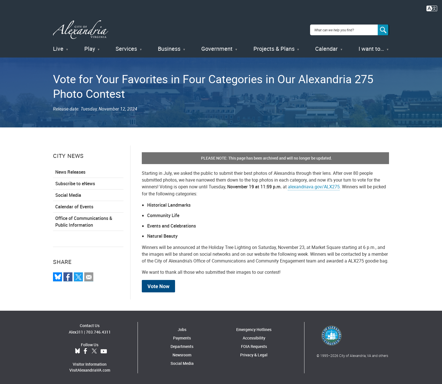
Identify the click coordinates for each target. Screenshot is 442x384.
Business (169, 48)
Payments (182, 337)
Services (126, 48)
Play (89, 48)
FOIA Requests (254, 345)
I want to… (371, 48)
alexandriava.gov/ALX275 (314, 186)
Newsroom (182, 354)
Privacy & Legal (254, 354)
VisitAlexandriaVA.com (89, 369)
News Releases (70, 171)
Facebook (85, 350)
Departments (182, 345)
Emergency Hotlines (253, 328)
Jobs (182, 328)
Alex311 (76, 331)
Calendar (326, 48)
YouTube (104, 350)
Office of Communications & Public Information (83, 220)
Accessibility (254, 337)
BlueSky (77, 350)
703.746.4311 (98, 331)
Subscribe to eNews (75, 183)
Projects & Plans (274, 48)
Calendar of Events (74, 206)
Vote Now (158, 285)
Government (217, 48)
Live (58, 48)
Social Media (68, 194)
